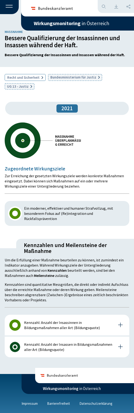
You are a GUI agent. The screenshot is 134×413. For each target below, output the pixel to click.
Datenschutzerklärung (95, 403)
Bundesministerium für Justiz (75, 77)
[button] (9, 7)
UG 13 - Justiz (19, 86)
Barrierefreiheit (58, 403)
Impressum (30, 403)
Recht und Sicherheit (25, 77)
